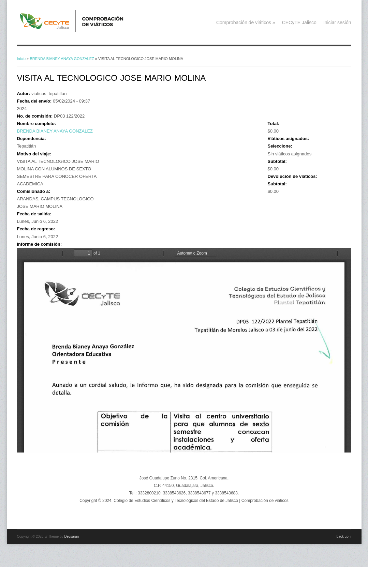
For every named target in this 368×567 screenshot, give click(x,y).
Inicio (21, 59)
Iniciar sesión (337, 22)
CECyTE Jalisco (299, 22)
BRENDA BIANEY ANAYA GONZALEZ (62, 59)
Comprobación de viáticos (245, 22)
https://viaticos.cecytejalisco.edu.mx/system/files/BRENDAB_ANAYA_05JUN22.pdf (184, 350)
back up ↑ (344, 536)
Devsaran (71, 536)
